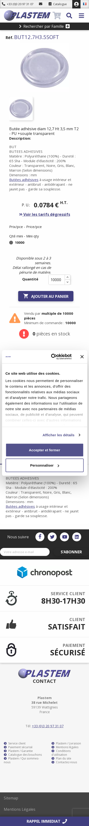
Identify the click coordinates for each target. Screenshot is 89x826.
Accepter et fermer (44, 450)
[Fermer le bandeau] (82, 356)
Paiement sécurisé (18, 747)
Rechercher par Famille (44, 26)
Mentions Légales (19, 809)
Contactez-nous (64, 762)
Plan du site (61, 758)
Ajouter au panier (45, 296)
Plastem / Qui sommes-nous (21, 760)
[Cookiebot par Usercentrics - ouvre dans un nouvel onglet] (53, 357)
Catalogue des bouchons (23, 755)
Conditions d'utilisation (61, 753)
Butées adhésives (23, 179)
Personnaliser (44, 465)
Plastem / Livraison (66, 743)
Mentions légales (64, 747)
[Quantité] (56, 280)
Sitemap (11, 798)
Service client (14, 743)
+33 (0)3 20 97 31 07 (18, 4)
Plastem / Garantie (18, 751)
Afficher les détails (58, 435)
